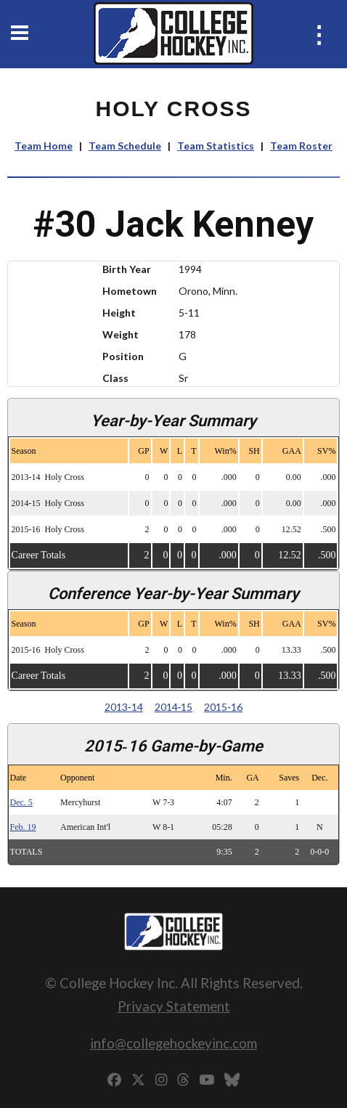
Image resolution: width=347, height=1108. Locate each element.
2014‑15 (174, 707)
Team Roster (301, 145)
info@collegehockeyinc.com (173, 1043)
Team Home (44, 145)
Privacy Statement (174, 1006)
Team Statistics (215, 145)
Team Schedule (125, 145)
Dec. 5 (21, 802)
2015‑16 (223, 707)
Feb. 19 (23, 827)
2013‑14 (124, 707)
